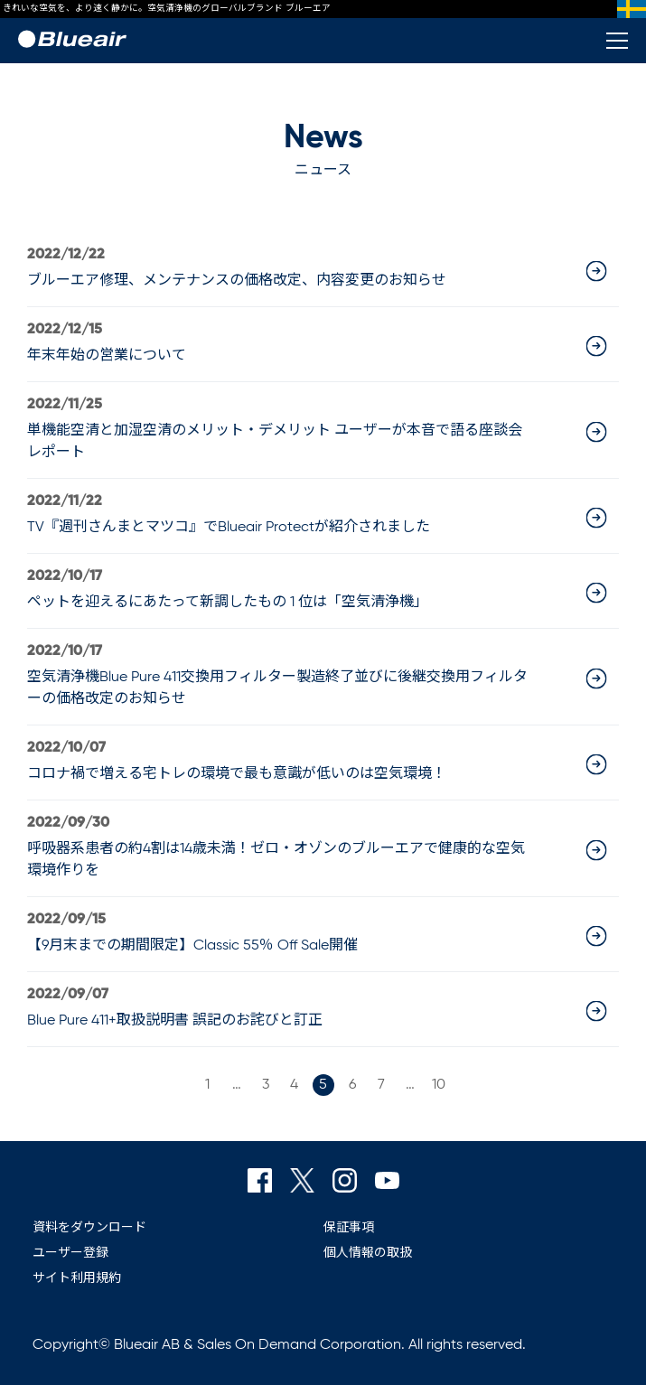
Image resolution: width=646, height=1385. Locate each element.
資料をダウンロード (89, 1227)
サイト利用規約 (77, 1278)
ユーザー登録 (70, 1253)
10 (438, 1085)
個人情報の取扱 (367, 1253)
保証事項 (348, 1227)
